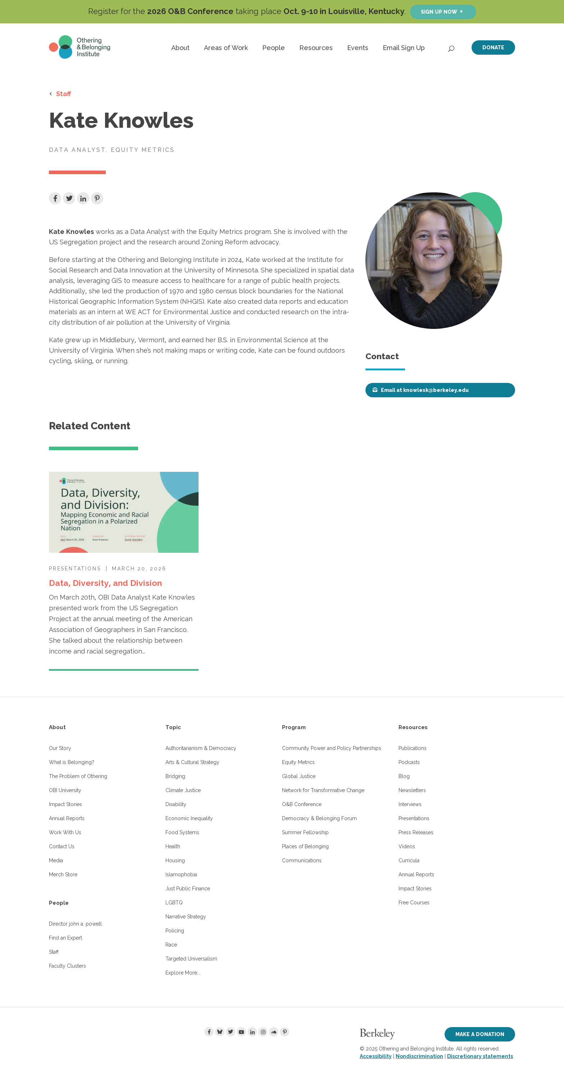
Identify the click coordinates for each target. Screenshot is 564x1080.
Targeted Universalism (191, 959)
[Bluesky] (219, 1031)
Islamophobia (181, 874)
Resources (316, 47)
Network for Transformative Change (323, 790)
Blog (404, 776)
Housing (175, 860)
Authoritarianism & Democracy (200, 748)
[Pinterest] (284, 1031)
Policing (174, 931)
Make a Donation (479, 1034)
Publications (413, 748)
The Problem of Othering (78, 776)
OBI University (65, 790)
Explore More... (182, 973)
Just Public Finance (187, 888)
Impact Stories (65, 804)
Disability (175, 804)
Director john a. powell (75, 924)
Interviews (410, 804)
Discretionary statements (480, 1056)
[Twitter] (230, 1031)
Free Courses (414, 902)
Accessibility (376, 1056)
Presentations (414, 818)
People (273, 47)
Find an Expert (65, 938)
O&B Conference (302, 804)
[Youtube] (241, 1031)
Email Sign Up (404, 47)
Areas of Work (226, 47)
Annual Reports (67, 818)
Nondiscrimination (419, 1056)
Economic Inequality (189, 818)
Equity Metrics (298, 762)
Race (171, 945)
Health (172, 846)
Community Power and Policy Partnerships (331, 748)
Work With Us (65, 832)
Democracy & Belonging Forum (319, 818)
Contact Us (61, 846)
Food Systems (182, 832)
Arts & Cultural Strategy (192, 762)
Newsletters (412, 790)
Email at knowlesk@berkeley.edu (425, 390)
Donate (493, 47)
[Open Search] (451, 46)
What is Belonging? (71, 762)
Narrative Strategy (185, 916)
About (180, 47)
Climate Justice (183, 790)
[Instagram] (263, 1031)
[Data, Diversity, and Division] (124, 512)
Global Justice (298, 776)
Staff (63, 93)
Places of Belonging (305, 846)
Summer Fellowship (305, 832)
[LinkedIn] (252, 1031)
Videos (407, 846)
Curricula (409, 860)
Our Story (60, 748)
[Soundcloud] (273, 1031)
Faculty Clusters (67, 966)
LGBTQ (174, 902)
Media (56, 860)
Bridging (175, 776)
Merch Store (63, 874)
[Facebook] (209, 1031)
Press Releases (416, 832)
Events (357, 47)
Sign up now (439, 11)
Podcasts (409, 762)
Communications (302, 860)
